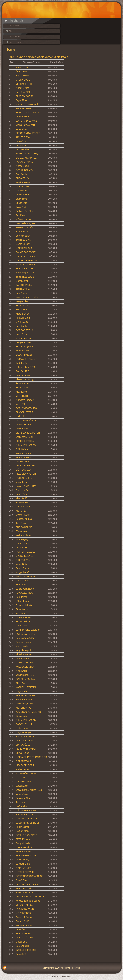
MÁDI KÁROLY (23, 868)
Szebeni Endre (23, 864)
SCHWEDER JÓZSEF (27, 855)
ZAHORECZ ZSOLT (26, 252)
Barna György (22, 539)
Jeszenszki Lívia (24, 605)
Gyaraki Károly (23, 515)
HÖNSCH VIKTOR (25, 478)
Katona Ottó (22, 502)
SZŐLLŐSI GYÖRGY (26, 835)
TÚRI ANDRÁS (23, 453)
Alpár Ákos (21, 929)
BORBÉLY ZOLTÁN (25, 679)
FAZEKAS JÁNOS (25, 909)
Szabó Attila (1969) (25, 588)
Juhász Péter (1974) (26, 720)
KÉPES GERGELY (25, 441)
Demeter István (23, 642)
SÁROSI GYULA (24, 724)
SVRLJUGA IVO (24, 699)
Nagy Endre (22, 691)
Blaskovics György (25, 379)
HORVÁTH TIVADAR (26, 359)
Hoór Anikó (21, 806)
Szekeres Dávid (23, 490)
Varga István (22, 482)
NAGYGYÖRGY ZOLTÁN (28, 712)
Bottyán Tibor (22, 116)
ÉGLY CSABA (23, 383)
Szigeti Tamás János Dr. (28, 822)
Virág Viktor (21, 129)
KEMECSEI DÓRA (25, 765)
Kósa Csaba (22, 387)
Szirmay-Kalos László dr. (28, 630)
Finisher (12, 31)
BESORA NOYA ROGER (28, 133)
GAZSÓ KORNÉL (24, 556)
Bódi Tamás (21, 363)
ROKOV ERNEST (24, 740)
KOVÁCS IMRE (23, 457)
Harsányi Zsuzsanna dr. (27, 104)
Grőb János (21, 625)
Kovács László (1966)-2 (27, 112)
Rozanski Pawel (24, 108)
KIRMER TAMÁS (24, 925)
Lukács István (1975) (26, 367)
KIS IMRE (21, 510)
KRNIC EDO (22, 309)
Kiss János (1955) (25, 346)
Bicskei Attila (22, 609)
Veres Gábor (22, 564)
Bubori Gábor (22, 568)
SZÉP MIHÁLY (23, 839)
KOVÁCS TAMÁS (24, 162)
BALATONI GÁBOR (25, 576)
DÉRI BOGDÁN (23, 469)
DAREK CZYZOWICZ (26, 121)
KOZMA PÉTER (24, 621)
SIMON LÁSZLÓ (24, 375)
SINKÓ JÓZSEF (24, 744)
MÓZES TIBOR (23, 913)
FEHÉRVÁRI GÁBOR (26, 749)
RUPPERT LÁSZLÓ (25, 552)
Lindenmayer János (25, 256)
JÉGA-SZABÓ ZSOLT (26, 465)
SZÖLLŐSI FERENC (26, 950)
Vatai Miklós (22, 190)
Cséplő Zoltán (22, 186)
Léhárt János (22, 601)
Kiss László (21, 498)
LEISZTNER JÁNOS (26, 420)
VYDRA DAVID (23, 79)
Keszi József (22, 494)
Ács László (21, 145)
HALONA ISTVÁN (24, 814)
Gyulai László (22, 580)
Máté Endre (21, 671)
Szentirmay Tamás (25, 892)
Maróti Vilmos (22, 88)
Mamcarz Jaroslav (25, 400)
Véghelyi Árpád (23, 650)
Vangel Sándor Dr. (25, 675)
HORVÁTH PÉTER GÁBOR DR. (32, 757)
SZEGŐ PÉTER (24, 338)
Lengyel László (23, 342)
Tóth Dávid (21, 523)
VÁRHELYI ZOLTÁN (26, 687)
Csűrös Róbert (23, 658)
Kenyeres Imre (23, 350)
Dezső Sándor (23, 244)
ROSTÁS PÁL (23, 560)
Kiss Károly (21, 326)
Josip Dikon (21, 416)
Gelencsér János (24, 847)
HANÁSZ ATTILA (24, 593)
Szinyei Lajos (22, 753)
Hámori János (22, 831)
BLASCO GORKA (24, 96)
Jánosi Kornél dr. (24, 531)
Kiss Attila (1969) (24, 92)
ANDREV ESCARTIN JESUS (30, 896)
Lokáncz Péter (23, 506)
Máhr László (22, 646)
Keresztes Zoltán (24, 888)
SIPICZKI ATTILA (24, 905)
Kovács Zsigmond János (28, 900)
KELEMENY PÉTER (26, 474)
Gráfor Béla (21, 942)
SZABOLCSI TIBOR (26, 264)
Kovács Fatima (23, 182)
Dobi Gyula (21, 174)
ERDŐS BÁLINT (24, 527)
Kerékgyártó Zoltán (25, 638)
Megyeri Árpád (23, 572)
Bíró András (21, 716)
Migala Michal (22, 75)
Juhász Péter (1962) (26, 810)
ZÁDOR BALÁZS (24, 355)
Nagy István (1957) (25, 732)
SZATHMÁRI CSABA (26, 773)
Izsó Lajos (21, 777)
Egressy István (23, 235)
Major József (22, 67)
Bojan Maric (22, 100)
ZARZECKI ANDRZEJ (26, 157)
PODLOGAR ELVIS (25, 634)
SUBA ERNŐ (22, 178)
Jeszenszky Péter (24, 437)
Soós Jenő (21, 954)
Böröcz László (23, 396)
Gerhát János (22, 543)
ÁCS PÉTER (22, 71)
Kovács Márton (23, 851)
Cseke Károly (22, 859)
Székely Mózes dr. (25, 917)
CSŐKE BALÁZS (24, 170)
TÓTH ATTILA (23, 289)
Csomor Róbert (23, 424)
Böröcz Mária (22, 946)
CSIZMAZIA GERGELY (27, 260)
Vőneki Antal (22, 794)
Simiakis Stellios (24, 654)
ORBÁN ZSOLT (23, 761)
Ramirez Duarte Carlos (27, 297)
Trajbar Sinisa (22, 769)
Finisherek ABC (15, 26)
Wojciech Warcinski (25, 125)
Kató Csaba (21, 293)
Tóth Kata (21, 802)
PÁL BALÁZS (22, 371)
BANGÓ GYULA (24, 285)
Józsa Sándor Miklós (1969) (29, 790)
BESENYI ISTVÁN (25, 227)
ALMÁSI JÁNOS (24, 149)
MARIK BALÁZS (24, 248)
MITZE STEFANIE (25, 872)
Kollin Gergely (23, 334)
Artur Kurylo (22, 391)
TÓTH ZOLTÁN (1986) (27, 153)
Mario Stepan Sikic (25, 272)
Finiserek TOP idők (17, 37)
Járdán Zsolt (22, 786)
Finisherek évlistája (17, 42)
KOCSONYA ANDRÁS (27, 884)
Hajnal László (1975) (26, 486)
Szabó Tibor (22, 880)
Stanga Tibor (22, 301)
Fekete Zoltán (22, 461)
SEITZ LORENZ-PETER (28, 433)
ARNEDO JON (23, 137)
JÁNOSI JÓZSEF (24, 412)
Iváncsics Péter (23, 781)
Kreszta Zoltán (23, 313)
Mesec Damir (22, 166)
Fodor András (22, 827)
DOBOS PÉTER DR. (26, 937)
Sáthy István (22, 199)
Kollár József (22, 305)
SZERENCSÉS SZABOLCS (29, 876)
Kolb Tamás (21, 597)
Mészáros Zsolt (23, 219)
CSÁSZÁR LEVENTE (26, 818)
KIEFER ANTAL (23, 708)
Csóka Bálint (22, 728)
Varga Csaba (22, 428)
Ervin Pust (21, 207)
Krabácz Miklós (23, 535)
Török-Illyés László (25, 277)
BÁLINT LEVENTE (25, 736)
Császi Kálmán (23, 617)
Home (10, 49)
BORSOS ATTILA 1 (25, 330)
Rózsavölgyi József (25, 703)
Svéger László (23, 843)
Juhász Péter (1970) (26, 445)
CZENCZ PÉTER (24, 662)
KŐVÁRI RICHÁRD (25, 695)
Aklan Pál (20, 683)
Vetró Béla (21, 404)
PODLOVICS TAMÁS (26, 408)
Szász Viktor (22, 231)
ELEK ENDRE (23, 547)
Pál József (21, 215)
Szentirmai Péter (24, 84)
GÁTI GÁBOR (23, 322)
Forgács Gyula (23, 318)
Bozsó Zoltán (22, 194)
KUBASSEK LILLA (25, 666)
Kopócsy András (24, 519)
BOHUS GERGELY (25, 268)
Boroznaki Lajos (24, 933)
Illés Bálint (21, 141)
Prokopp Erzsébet (24, 211)
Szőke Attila (21, 203)
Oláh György (22, 449)
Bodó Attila (21, 584)
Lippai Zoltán (22, 281)
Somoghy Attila (23, 798)
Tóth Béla (20, 613)
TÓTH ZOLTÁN (23, 240)
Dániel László (22, 921)
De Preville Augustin (26, 223)
